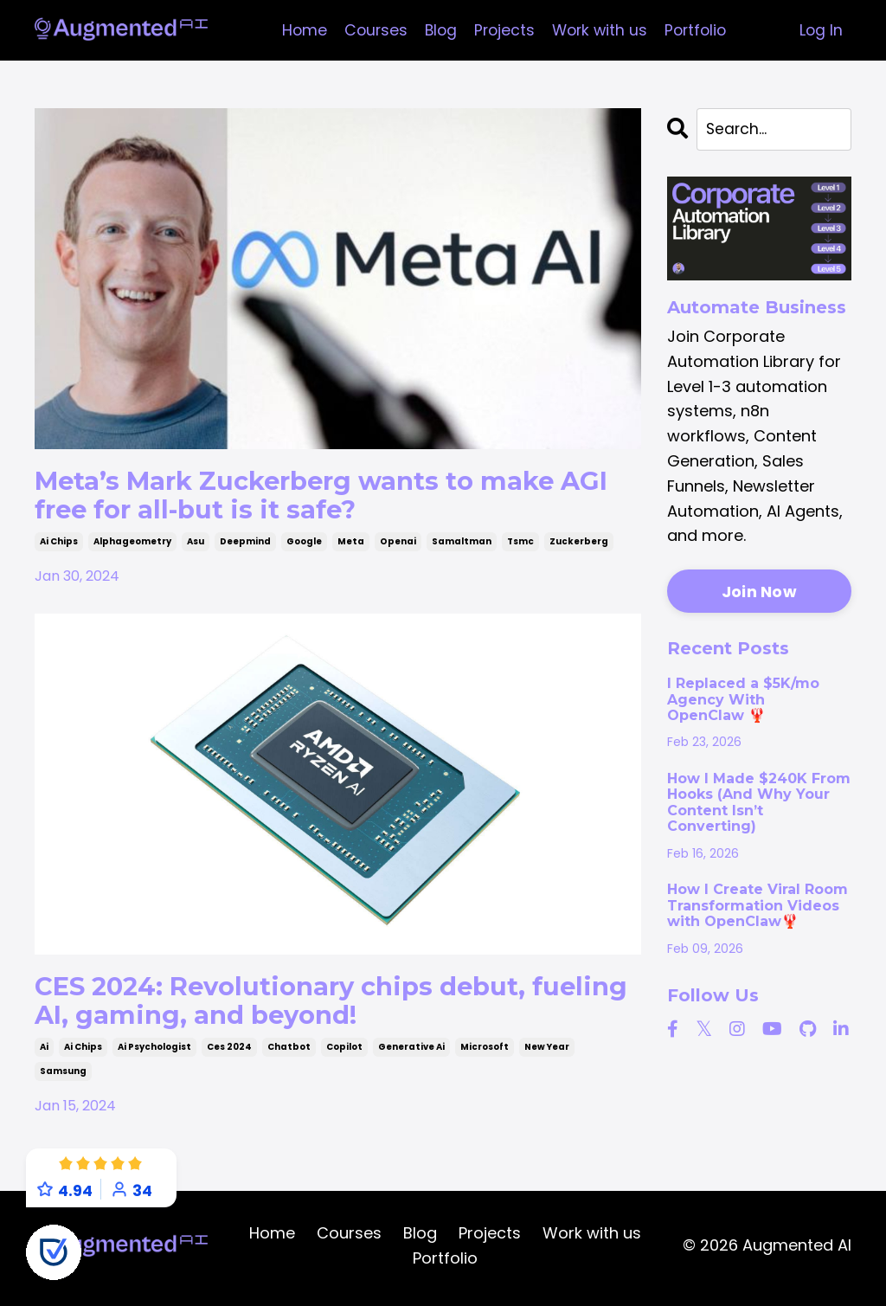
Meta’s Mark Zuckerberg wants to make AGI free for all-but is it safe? (329, 496)
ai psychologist (154, 1051)
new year (546, 1051)
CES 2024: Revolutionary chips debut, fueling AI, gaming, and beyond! (289, 1003)
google (304, 543)
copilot (344, 1051)
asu (195, 543)
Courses (370, 30)
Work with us (600, 30)
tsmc (520, 543)
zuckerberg (578, 543)
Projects (503, 30)
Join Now (759, 592)
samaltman (461, 543)
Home (298, 30)
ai (44, 1051)
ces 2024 (229, 1051)
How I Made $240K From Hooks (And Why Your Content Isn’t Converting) (759, 803)
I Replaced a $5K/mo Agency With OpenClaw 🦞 (743, 700)
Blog (437, 30)
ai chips (59, 543)
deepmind (245, 543)
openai (398, 543)
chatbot (289, 1051)
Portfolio (699, 30)
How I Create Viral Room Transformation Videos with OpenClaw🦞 (757, 906)
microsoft (484, 1051)
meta (350, 543)
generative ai (411, 1051)
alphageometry (132, 543)
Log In (821, 30)
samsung (63, 1075)
